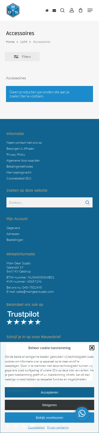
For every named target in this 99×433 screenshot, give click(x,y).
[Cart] (80, 10)
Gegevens (13, 228)
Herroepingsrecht (18, 172)
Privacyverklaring (58, 427)
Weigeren (49, 405)
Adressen (13, 234)
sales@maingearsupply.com (35, 291)
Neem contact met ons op (24, 142)
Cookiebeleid (36, 427)
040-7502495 (32, 287)
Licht (23, 42)
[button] (92, 347)
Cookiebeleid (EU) (18, 178)
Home (10, 42)
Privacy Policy (15, 154)
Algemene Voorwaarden (23, 160)
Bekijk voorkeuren (49, 417)
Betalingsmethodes (19, 166)
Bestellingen (14, 240)
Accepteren (49, 392)
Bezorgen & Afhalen (20, 148)
